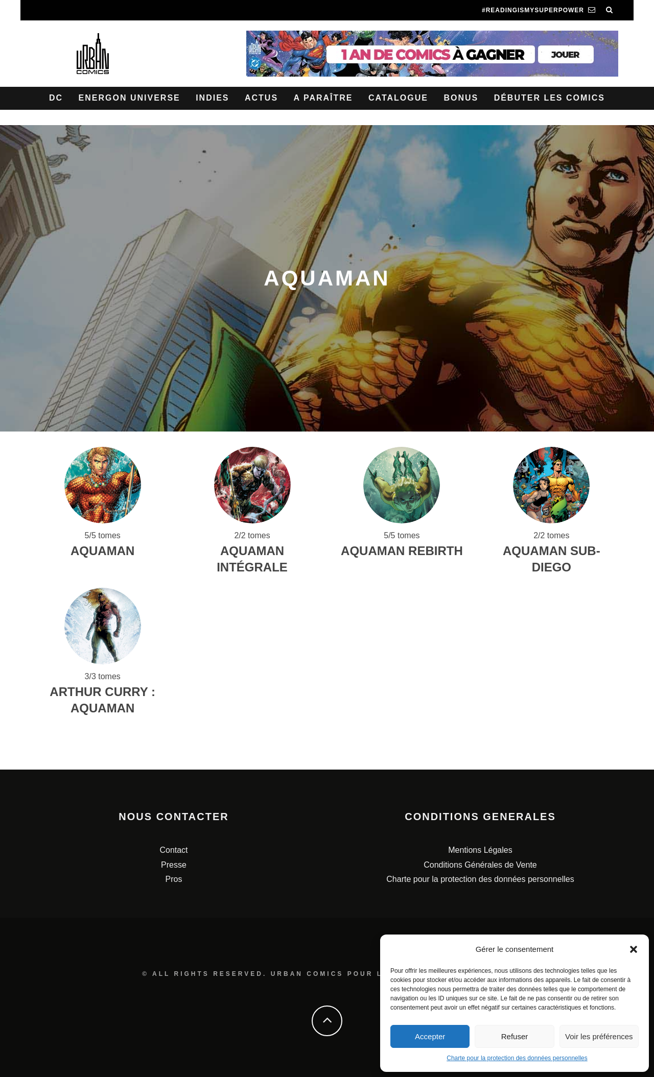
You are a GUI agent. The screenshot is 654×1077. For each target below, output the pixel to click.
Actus (261, 97)
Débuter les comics (549, 97)
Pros (174, 879)
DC (56, 97)
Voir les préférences (599, 1036)
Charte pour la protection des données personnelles (517, 1058)
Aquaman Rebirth (402, 551)
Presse (173, 864)
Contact (173, 850)
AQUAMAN (102, 551)
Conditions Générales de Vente (480, 864)
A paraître (323, 97)
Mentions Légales (480, 850)
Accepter (430, 1036)
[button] (633, 949)
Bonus (460, 97)
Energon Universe (129, 97)
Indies (212, 97)
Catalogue (398, 97)
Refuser (514, 1036)
